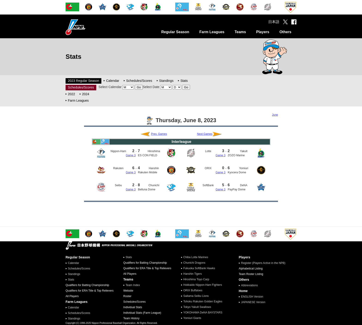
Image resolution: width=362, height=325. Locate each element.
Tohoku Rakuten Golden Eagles (202, 301)
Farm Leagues (211, 32)
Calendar (112, 81)
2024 (85, 94)
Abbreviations (249, 285)
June (275, 114)
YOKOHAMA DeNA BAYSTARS (202, 312)
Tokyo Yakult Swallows (197, 307)
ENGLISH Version (252, 296)
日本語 (273, 22)
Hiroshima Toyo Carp (196, 279)
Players (262, 32)
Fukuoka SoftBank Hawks (199, 268)
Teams (240, 32)
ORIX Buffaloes (192, 290)
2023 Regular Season (83, 81)
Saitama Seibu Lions (196, 296)
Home (243, 291)
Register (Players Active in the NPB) (264, 263)
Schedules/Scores (139, 81)
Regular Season (175, 32)
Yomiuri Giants (192, 318)
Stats (184, 81)
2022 (71, 94)
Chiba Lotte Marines (195, 257)
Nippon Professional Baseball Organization (87, 27)
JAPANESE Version (253, 302)
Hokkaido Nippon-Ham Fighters (202, 285)
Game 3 (131, 155)
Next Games (204, 134)
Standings (166, 81)
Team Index (133, 285)
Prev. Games (159, 134)
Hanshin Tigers (192, 273)
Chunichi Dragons (194, 262)
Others (285, 32)
